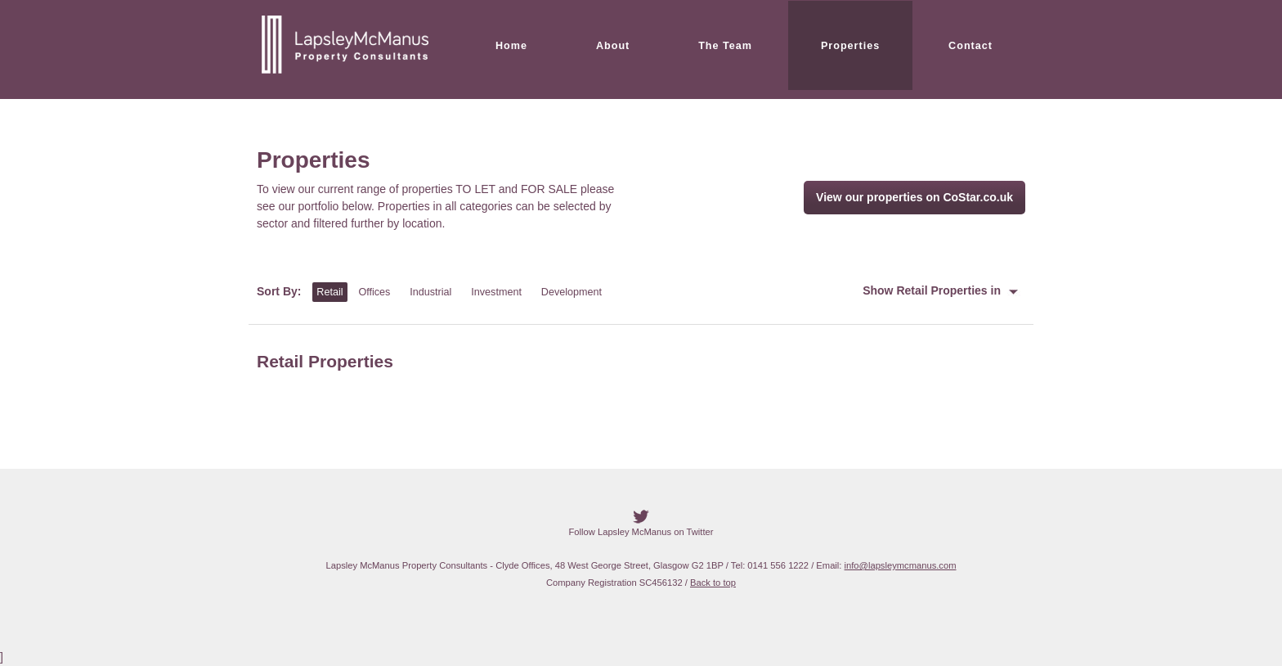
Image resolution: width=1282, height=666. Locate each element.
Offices (374, 292)
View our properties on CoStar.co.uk (914, 197)
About (613, 46)
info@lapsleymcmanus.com (901, 565)
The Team (725, 46)
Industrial (430, 292)
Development (571, 292)
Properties (850, 46)
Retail (329, 292)
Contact (970, 46)
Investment (496, 292)
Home (511, 46)
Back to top (713, 582)
